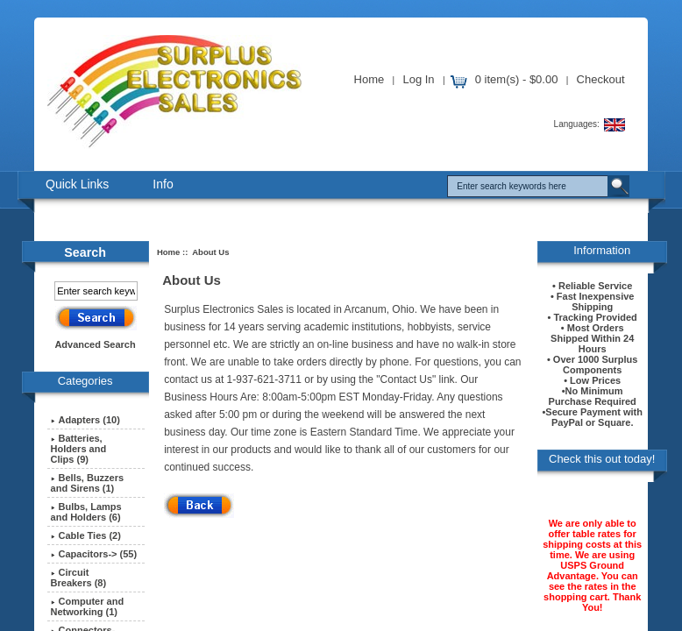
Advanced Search (94, 344)
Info (163, 184)
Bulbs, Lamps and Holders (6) (86, 511)
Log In (418, 79)
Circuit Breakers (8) (79, 577)
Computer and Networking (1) (87, 606)
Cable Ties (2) (86, 535)
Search (85, 252)
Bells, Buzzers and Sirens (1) (87, 482)
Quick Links (77, 184)
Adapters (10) (85, 420)
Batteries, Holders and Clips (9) (79, 448)
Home (369, 79)
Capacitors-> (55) (94, 554)
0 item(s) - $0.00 (516, 79)
